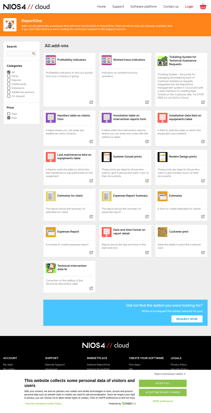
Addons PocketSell (98, 369)
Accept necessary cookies (162, 392)
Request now (187, 319)
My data (8, 364)
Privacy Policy (179, 364)
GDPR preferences (163, 401)
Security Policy (179, 369)
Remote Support (55, 364)
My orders (9, 369)
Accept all (163, 383)
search (34, 54)
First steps (134, 364)
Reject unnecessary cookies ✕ (170, 374)
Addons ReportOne (98, 364)
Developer (51, 369)
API (131, 369)
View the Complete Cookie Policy (43, 403)
